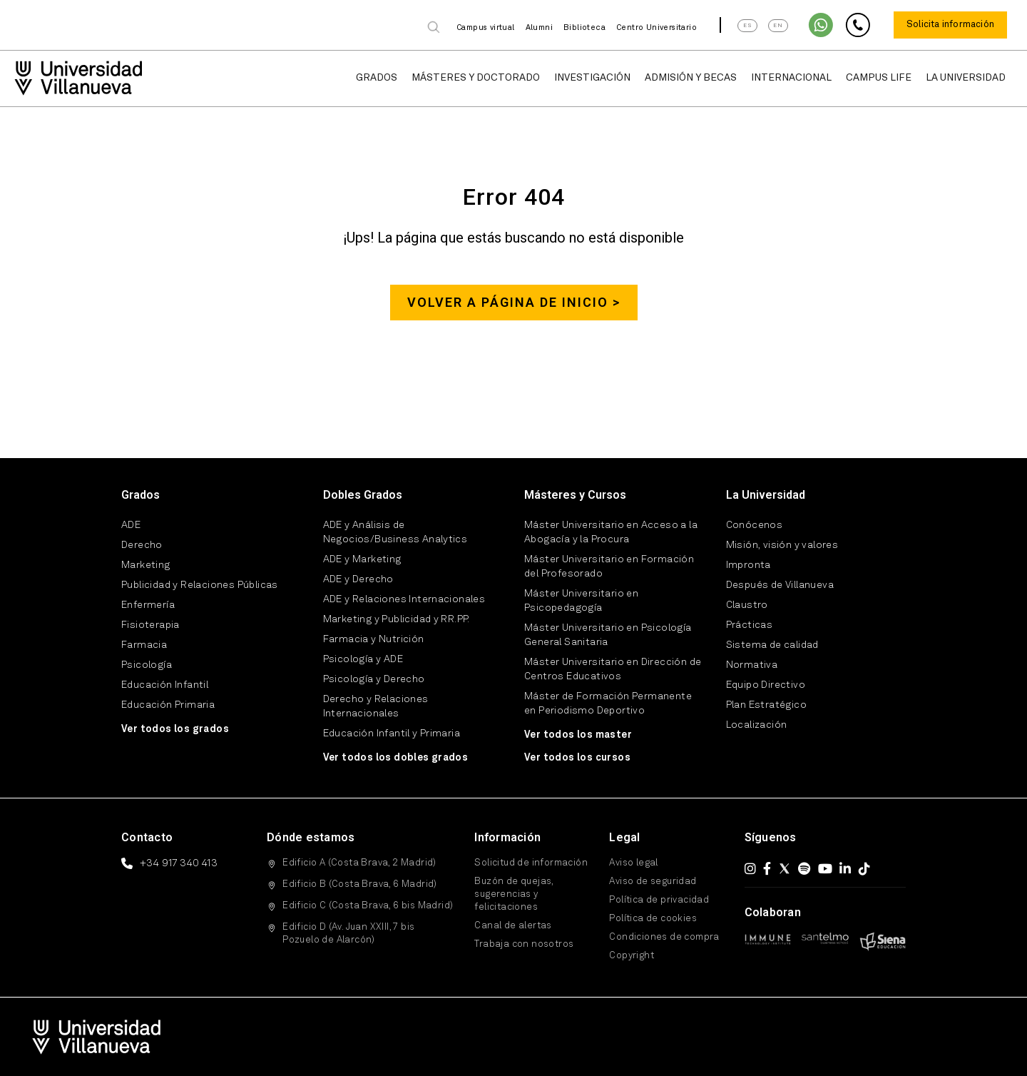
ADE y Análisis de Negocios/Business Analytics (395, 532)
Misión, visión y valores (782, 545)
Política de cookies (653, 918)
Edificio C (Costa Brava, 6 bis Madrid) (367, 905)
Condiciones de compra (664, 937)
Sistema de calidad (772, 645)
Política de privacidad (659, 900)
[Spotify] (804, 868)
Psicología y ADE (363, 659)
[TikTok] (864, 868)
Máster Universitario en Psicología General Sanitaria (608, 635)
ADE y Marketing (362, 559)
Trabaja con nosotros (523, 944)
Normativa (752, 665)
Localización (756, 725)
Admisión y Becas (691, 78)
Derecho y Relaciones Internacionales (376, 706)
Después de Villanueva (780, 585)
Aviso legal (633, 863)
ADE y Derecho (358, 579)
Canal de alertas (512, 925)
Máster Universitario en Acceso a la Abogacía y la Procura (611, 532)
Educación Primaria (168, 705)
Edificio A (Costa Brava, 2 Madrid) (359, 863)
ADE (130, 525)
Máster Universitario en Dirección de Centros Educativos (612, 669)
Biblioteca (584, 28)
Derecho (142, 545)
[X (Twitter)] (784, 868)
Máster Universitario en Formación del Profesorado (609, 566)
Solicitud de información (531, 863)
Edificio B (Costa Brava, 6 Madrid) (359, 884)
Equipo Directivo (765, 685)
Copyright (631, 955)
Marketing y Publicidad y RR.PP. (396, 619)
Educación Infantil (164, 685)
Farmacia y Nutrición (373, 639)
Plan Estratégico (766, 705)
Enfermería (148, 605)
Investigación (592, 78)
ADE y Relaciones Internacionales (404, 599)
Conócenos (754, 525)
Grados (376, 78)
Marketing (145, 565)
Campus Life (878, 78)
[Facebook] (767, 868)
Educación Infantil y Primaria (392, 734)
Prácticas (749, 625)
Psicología (146, 665)
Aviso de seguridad (652, 881)
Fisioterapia (150, 625)
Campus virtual (485, 28)
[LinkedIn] (845, 868)
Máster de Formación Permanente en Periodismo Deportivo (608, 703)
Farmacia (144, 645)
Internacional (791, 78)
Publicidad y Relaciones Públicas (199, 585)
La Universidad (966, 78)
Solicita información (950, 24)
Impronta (748, 565)
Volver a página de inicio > (513, 302)
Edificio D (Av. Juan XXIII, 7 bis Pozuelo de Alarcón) (348, 934)
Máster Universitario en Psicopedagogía (581, 601)
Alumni (539, 28)
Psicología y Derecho (374, 679)
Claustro (747, 605)
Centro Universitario (656, 28)
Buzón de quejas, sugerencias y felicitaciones (513, 894)
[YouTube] (825, 868)
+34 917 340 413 (179, 863)
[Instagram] (750, 868)
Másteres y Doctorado (476, 78)
